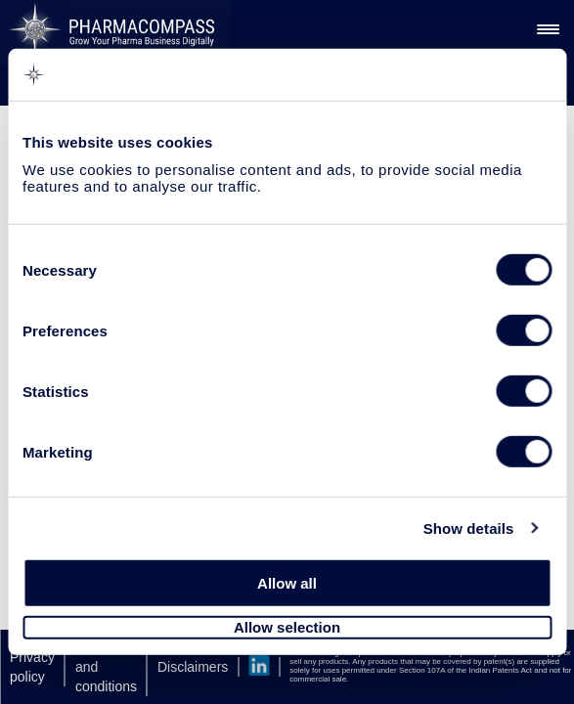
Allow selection (287, 627)
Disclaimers (192, 667)
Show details (468, 527)
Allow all (287, 583)
